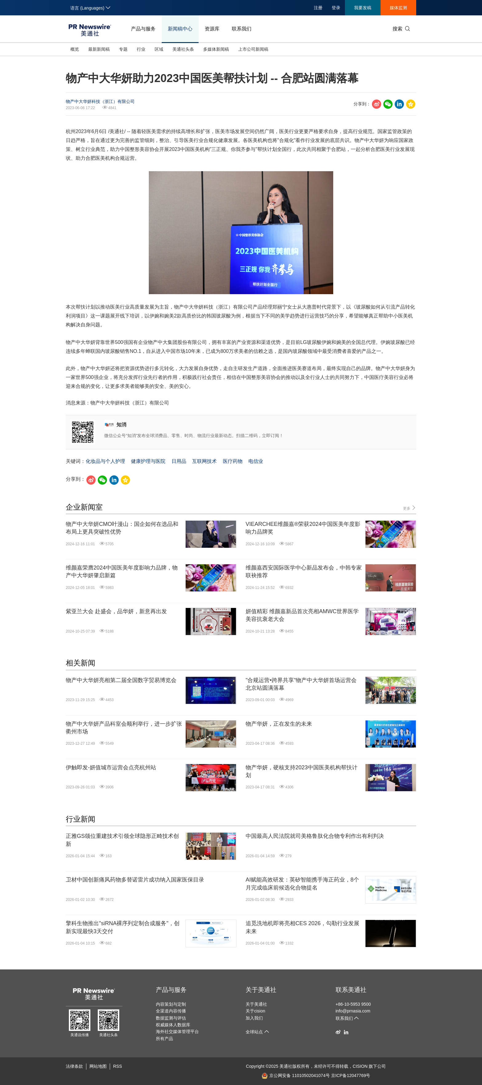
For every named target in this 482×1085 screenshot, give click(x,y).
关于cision (255, 1010)
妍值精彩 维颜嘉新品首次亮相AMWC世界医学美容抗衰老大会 (302, 615)
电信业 (255, 461)
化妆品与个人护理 (105, 461)
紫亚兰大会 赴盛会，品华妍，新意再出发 (116, 611)
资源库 (212, 28)
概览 (74, 49)
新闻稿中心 (180, 28)
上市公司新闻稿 (253, 49)
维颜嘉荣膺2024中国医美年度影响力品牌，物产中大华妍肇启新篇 (122, 571)
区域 (159, 49)
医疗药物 (233, 461)
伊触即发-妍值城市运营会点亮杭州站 (111, 767)
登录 (336, 7)
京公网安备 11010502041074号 (296, 1075)
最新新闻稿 (99, 49)
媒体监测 (398, 7)
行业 (141, 49)
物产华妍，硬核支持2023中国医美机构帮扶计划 (302, 771)
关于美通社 (261, 989)
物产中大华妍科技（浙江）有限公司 (100, 101)
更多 (409, 508)
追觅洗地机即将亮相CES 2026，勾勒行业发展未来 (302, 927)
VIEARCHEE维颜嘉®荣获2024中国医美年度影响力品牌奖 (303, 528)
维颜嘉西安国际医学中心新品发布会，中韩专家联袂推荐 (304, 571)
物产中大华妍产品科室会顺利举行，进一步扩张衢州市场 (124, 728)
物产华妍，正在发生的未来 (279, 724)
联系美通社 (351, 989)
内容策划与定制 (171, 1004)
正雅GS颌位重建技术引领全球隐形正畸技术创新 (122, 840)
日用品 (179, 461)
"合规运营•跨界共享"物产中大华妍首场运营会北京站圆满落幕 (301, 684)
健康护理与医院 (148, 461)
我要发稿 (362, 7)
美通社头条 (183, 49)
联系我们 (241, 28)
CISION (360, 1066)
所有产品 (164, 1038)
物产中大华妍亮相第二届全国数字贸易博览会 (121, 680)
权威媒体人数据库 (173, 1024)
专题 (123, 49)
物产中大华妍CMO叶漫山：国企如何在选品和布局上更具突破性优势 (122, 528)
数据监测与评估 (171, 1018)
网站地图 (98, 1066)
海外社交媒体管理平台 (177, 1031)
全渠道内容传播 (171, 1010)
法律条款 (74, 1066)
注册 (318, 7)
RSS (117, 1066)
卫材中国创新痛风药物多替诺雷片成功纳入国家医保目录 (135, 880)
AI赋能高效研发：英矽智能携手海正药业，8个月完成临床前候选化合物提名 (302, 883)
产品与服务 (143, 28)
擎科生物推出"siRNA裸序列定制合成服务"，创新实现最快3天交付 (123, 927)
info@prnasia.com (353, 1010)
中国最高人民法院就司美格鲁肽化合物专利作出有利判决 (315, 836)
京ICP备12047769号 (350, 1075)
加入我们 (254, 1018)
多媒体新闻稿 (216, 49)
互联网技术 (204, 461)
